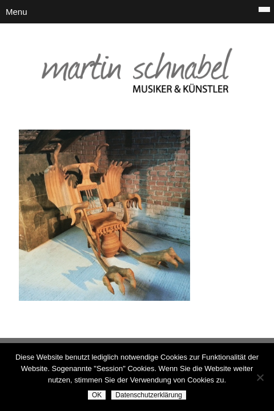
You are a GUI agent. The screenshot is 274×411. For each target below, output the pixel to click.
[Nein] (259, 377)
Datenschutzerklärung (148, 395)
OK (97, 395)
